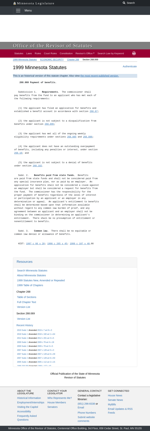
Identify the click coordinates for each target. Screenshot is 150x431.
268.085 (71, 136)
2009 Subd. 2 (22, 346)
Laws (29, 53)
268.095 (49, 124)
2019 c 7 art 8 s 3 (44, 330)
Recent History (25, 325)
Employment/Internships (30, 402)
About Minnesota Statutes (31, 275)
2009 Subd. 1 (22, 342)
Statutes (18, 53)
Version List (23, 307)
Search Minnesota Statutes (32, 270)
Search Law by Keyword (110, 53)
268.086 (87, 136)
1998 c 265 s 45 (57, 243)
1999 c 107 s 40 (44, 366)
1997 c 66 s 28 (35, 243)
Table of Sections (26, 297)
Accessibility (24, 411)
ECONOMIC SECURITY (52, 59)
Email (81, 407)
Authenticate (130, 66)
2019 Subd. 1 (22, 330)
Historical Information (29, 398)
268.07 (94, 111)
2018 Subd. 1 (22, 334)
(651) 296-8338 (86, 403)
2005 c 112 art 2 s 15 (46, 362)
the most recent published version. (99, 75)
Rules (38, 53)
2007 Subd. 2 (22, 354)
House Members (57, 402)
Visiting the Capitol (27, 407)
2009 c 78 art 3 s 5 (45, 346)
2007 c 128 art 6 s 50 (46, 358)
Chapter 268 (73, 59)
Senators (53, 407)
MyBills (112, 404)
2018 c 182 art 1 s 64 (46, 334)
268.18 (18, 153)
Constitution (66, 53)
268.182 (37, 165)
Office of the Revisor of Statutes (53, 45)
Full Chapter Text (26, 302)
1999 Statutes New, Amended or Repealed (41, 280)
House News (115, 395)
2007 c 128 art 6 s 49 (46, 354)
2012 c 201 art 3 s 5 (45, 338)
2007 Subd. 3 (22, 358)
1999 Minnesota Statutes (25, 59)
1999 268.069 (23, 366)
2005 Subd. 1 (22, 362)
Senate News (115, 400)
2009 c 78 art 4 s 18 (45, 342)
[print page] (134, 53)
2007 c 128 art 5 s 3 (45, 350)
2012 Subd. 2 (22, 338)
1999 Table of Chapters (30, 285)
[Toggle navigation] (18, 10)
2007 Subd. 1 (22, 350)
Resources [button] (25, 262)
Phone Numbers (87, 412)
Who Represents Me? (60, 398)
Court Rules (50, 53)
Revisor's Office (84, 53)
